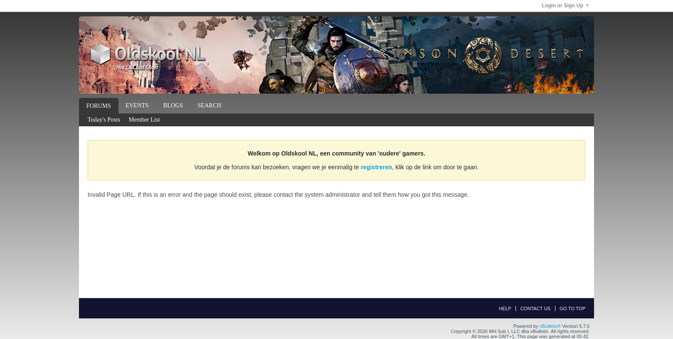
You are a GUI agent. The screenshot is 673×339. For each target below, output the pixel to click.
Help (505, 308)
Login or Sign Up (565, 6)
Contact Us (535, 308)
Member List (144, 119)
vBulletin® (550, 326)
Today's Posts (104, 119)
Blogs (173, 105)
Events (137, 105)
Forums (98, 106)
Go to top (572, 308)
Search (209, 105)
